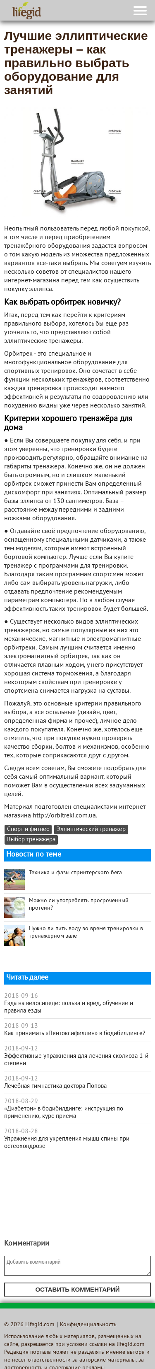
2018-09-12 (21, 1049)
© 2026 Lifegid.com (29, 1324)
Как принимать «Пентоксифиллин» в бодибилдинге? (74, 1033)
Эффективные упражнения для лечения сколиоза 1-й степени (76, 1059)
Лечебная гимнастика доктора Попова (55, 1086)
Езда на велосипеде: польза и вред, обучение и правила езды (68, 1007)
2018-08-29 (21, 1101)
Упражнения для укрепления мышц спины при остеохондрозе (66, 1142)
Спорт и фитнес (28, 829)
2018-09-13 (21, 1026)
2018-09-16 (21, 996)
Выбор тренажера (31, 840)
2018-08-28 (21, 1131)
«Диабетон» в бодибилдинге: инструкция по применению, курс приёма (63, 1112)
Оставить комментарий (77, 1289)
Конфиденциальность (88, 1324)
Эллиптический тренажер (91, 829)
